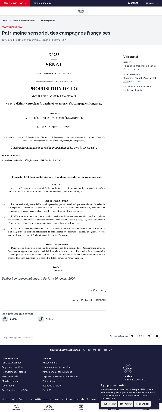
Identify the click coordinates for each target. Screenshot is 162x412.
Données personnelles (75, 399)
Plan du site (24, 399)
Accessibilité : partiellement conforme (47, 399)
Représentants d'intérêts (15, 390)
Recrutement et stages (14, 371)
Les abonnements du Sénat (56, 367)
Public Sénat (49, 381)
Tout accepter (109, 403)
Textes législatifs (47, 20)
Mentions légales (9, 399)
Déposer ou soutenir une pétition (60, 376)
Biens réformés (10, 376)
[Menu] (4, 11)
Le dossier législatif (133, 90)
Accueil (5, 20)
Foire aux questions (12, 362)
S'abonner (133, 3)
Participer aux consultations (57, 371)
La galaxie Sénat (14, 3)
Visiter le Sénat (50, 362)
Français (154, 2)
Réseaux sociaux (42, 3)
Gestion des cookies (96, 399)
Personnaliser (142, 403)
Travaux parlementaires (24, 20)
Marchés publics (10, 381)
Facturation (8, 385)
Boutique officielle (52, 385)
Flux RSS (46, 390)
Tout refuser (125, 403)
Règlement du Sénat (12, 367)
